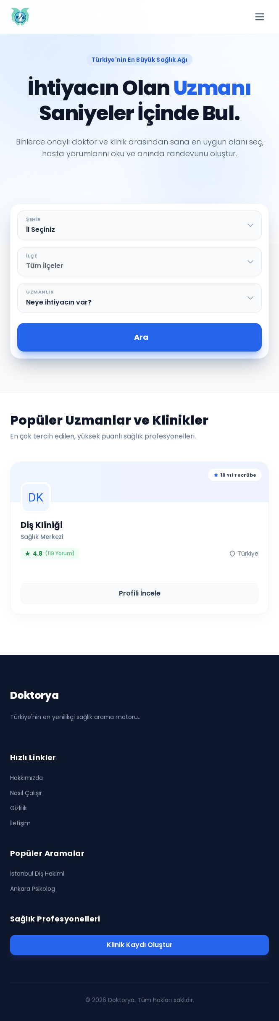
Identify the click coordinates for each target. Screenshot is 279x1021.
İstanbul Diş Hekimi (37, 873)
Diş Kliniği (42, 525)
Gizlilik (18, 808)
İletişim (20, 823)
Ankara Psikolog (32, 889)
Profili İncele (140, 593)
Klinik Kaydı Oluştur (140, 945)
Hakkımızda (26, 778)
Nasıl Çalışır (26, 793)
